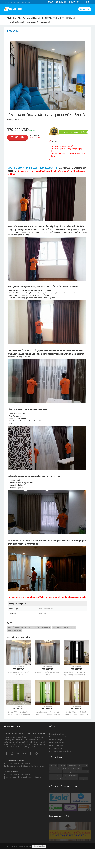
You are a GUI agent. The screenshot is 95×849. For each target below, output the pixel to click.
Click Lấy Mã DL (39, 846)
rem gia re (83, 779)
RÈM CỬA (21, 18)
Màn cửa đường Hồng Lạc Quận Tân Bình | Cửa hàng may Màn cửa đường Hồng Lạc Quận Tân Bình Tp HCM (18, 713)
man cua (62, 765)
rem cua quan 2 (82, 772)
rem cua (53, 765)
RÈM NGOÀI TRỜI (33, 22)
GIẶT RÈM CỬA (46, 22)
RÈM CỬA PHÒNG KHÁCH (41, 627)
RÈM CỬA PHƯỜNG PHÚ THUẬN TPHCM (47, 673)
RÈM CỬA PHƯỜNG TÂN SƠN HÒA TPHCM (19, 673)
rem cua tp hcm (69, 772)
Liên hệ (86, 2)
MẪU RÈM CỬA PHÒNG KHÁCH (23, 167)
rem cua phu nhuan (57, 779)
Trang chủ (11, 18)
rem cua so (72, 765)
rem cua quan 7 (56, 775)
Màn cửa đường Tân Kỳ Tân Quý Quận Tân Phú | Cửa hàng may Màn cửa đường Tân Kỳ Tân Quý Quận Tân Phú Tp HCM (76, 713)
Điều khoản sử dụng (56, 748)
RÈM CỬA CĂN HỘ (48, 167)
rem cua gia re (55, 768)
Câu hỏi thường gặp (55, 740)
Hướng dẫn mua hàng (56, 2)
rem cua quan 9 (72, 779)
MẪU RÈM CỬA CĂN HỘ (35, 18)
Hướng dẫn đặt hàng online (58, 737)
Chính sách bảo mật (56, 745)
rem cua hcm (75, 768)
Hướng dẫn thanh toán (56, 734)
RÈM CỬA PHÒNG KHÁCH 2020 (19, 627)
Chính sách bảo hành (56, 742)
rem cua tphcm (56, 772)
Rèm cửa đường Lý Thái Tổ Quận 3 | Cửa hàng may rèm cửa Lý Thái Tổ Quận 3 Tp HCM (76, 673)
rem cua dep (83, 765)
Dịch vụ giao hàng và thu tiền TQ (60, 751)
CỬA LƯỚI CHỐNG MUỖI (15, 22)
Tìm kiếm (84, 9)
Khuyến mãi (74, 2)
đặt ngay (17, 137)
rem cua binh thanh (70, 775)
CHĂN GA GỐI (70, 18)
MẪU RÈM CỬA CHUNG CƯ (54, 18)
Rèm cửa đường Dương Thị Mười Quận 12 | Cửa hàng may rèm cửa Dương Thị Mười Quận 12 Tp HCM (47, 713)
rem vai (66, 768)
